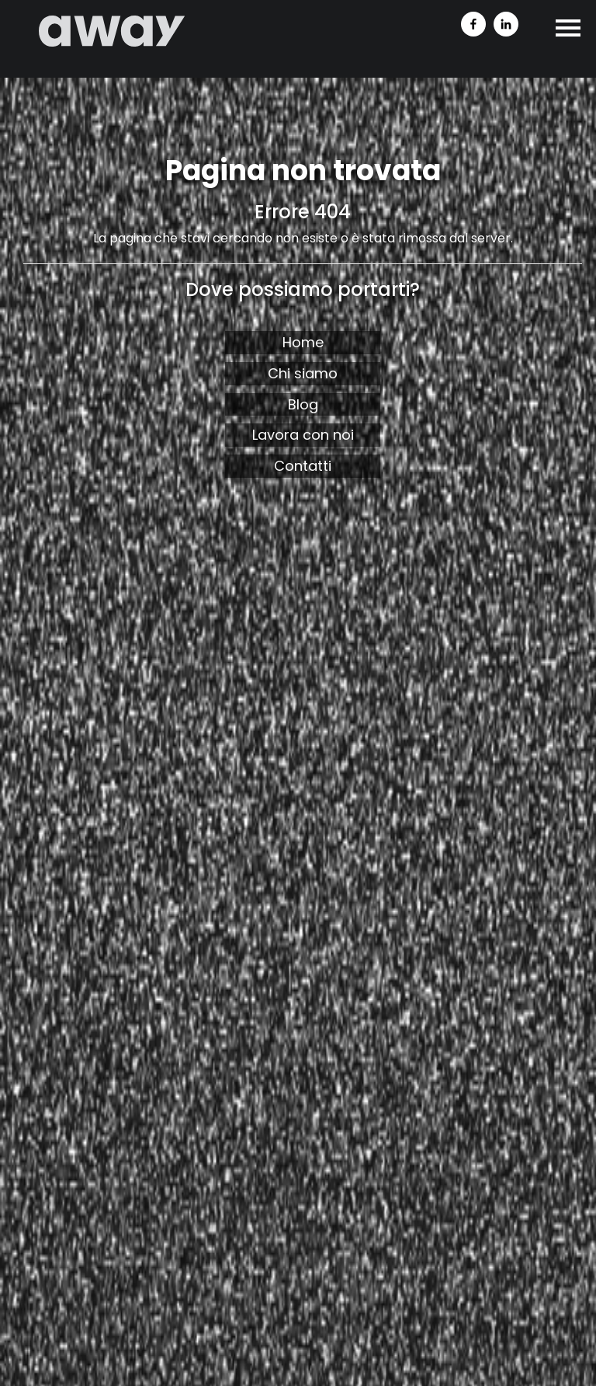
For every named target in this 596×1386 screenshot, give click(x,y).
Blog (303, 404)
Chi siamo (303, 373)
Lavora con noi (303, 434)
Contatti (302, 465)
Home (303, 342)
